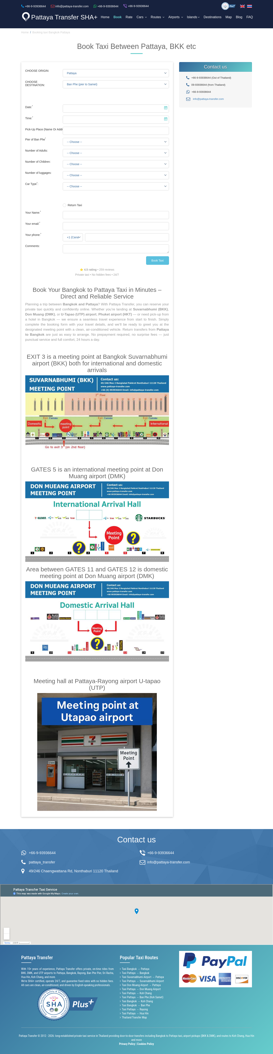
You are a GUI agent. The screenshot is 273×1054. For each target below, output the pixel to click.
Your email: (32, 223)
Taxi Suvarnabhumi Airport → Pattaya (143, 977)
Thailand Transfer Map (134, 1017)
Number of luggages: (38, 172)
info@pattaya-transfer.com (208, 98)
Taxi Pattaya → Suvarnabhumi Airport (143, 981)
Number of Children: (38, 161)
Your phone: (33, 234)
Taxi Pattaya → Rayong (135, 1009)
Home (105, 17)
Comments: (32, 246)
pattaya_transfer (42, 862)
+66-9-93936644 (42, 853)
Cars (142, 17)
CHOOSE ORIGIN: (37, 70)
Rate (129, 17)
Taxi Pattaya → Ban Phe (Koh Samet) (142, 997)
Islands (193, 17)
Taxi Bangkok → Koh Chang (137, 1001)
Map (228, 17)
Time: (29, 118)
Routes (157, 17)
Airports (175, 17)
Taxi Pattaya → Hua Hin (135, 1013)
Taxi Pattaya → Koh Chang (137, 993)
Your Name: (33, 212)
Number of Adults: (36, 150)
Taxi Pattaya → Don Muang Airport (141, 989)
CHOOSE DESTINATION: (35, 83)
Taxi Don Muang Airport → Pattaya (141, 985)
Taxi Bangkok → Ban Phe (136, 1005)
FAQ (249, 17)
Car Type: (31, 184)
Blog (239, 17)
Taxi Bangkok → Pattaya (135, 969)
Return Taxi (75, 205)
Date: (29, 107)
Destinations (212, 17)
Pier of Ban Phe (35, 139)
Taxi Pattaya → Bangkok (135, 973)
